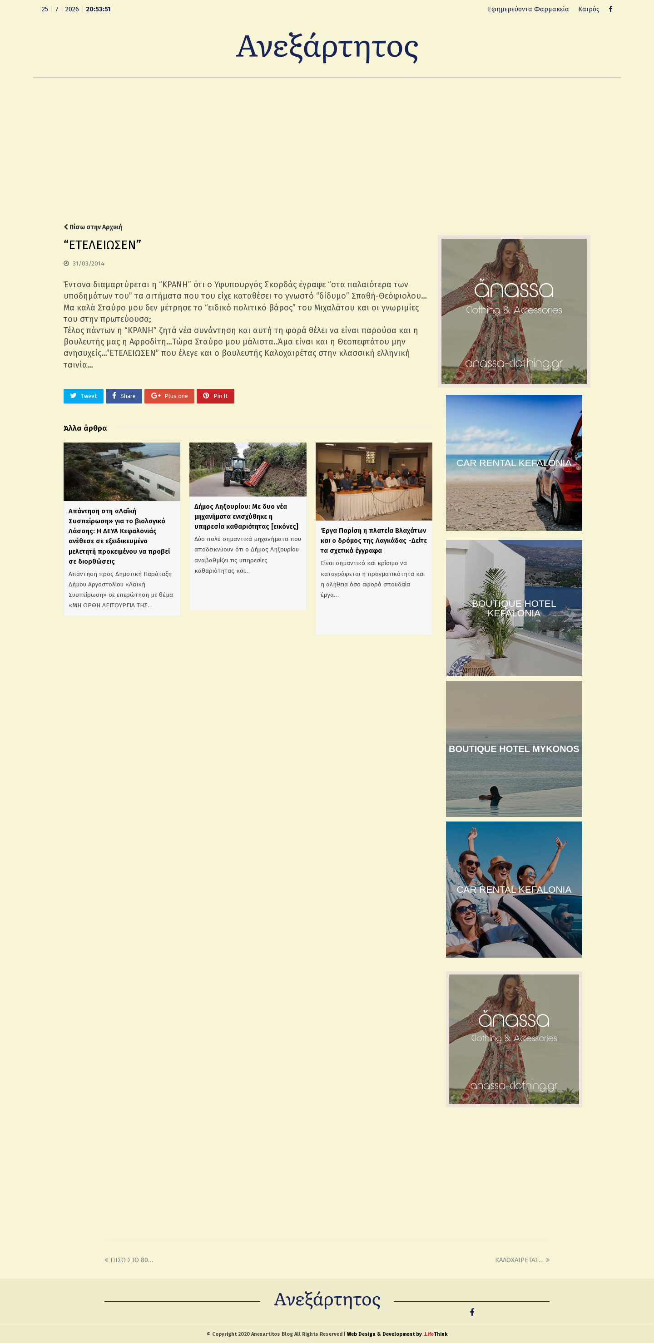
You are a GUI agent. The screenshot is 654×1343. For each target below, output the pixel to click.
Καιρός (589, 9)
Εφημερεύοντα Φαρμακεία (528, 9)
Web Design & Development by (397, 1334)
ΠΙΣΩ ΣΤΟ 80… (128, 1260)
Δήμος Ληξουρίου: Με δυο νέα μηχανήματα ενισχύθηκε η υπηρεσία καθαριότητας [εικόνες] (246, 516)
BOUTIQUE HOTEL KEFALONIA (514, 608)
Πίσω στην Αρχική (93, 227)
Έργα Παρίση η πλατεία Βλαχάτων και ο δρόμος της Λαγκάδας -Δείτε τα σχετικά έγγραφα (374, 540)
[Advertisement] (327, 150)
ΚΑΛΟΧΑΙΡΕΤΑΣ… (522, 1260)
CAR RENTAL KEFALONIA (513, 463)
